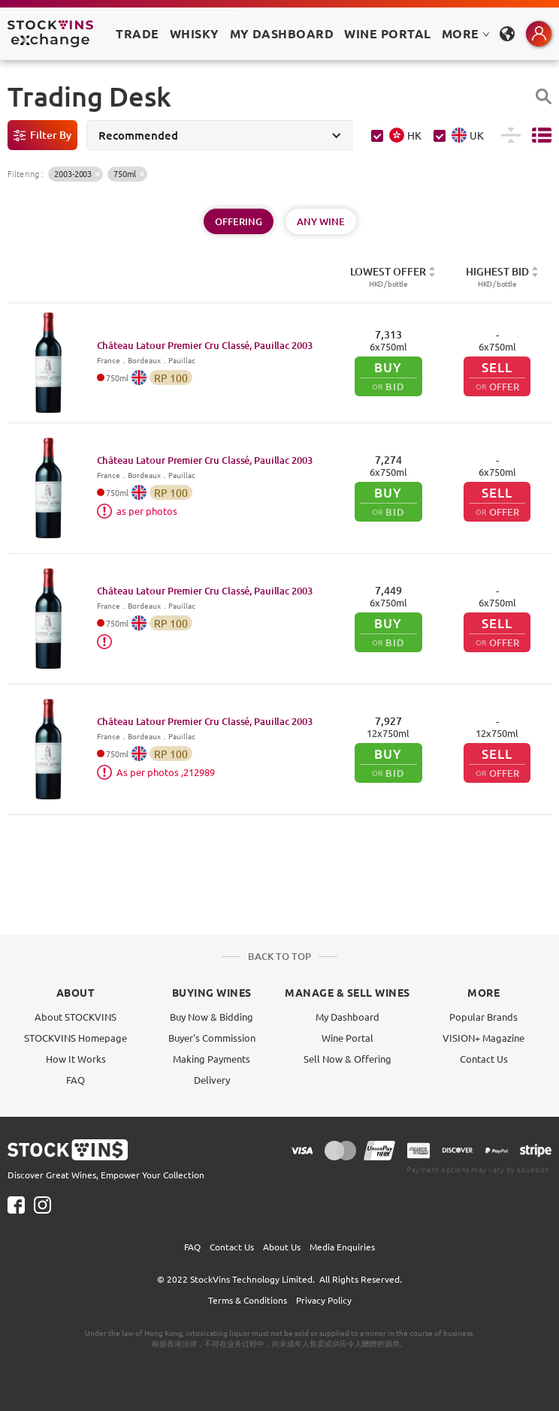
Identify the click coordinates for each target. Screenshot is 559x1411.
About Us (282, 1247)
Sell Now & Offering (347, 1058)
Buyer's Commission (211, 1037)
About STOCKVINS (75, 1016)
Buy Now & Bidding (211, 1016)
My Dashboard (347, 1016)
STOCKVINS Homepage (75, 1037)
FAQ (75, 1079)
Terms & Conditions (247, 1300)
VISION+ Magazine (483, 1037)
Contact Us (484, 1058)
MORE (466, 33)
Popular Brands (483, 1016)
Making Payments (211, 1058)
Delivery (212, 1079)
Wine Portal (387, 33)
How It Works (76, 1058)
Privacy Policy (324, 1300)
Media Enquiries (342, 1247)
